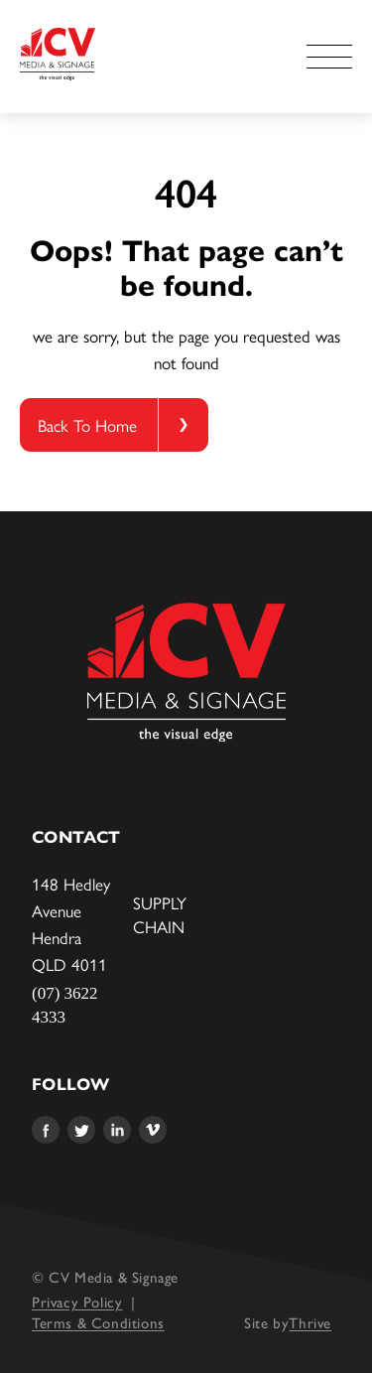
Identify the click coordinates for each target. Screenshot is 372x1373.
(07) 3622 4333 (65, 1005)
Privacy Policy (77, 1302)
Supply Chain (159, 914)
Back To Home (87, 425)
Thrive (310, 1323)
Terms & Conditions (98, 1323)
